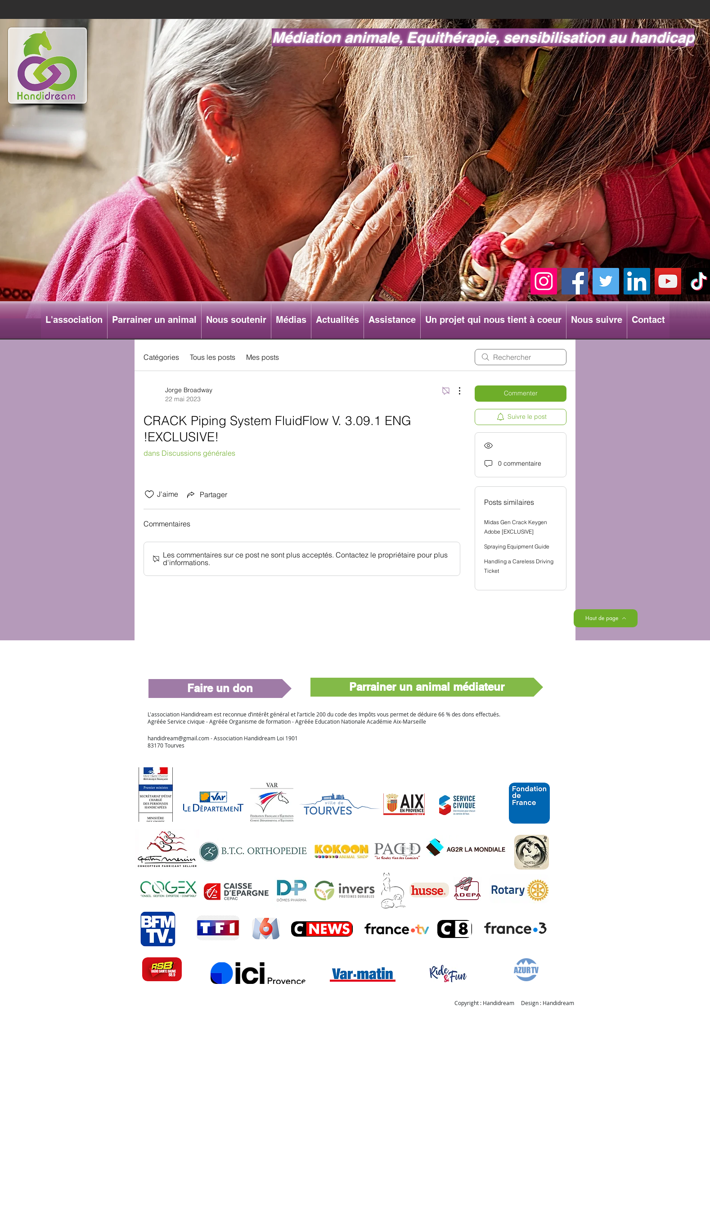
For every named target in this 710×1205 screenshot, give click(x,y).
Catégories (161, 357)
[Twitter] (606, 281)
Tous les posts (212, 357)
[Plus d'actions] (454, 390)
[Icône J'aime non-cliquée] (149, 494)
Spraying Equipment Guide (516, 546)
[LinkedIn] (637, 281)
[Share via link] (206, 494)
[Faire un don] (220, 688)
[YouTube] (668, 281)
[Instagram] (543, 281)
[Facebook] (575, 281)
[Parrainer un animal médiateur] (426, 687)
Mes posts (262, 357)
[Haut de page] (606, 618)
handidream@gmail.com (178, 738)
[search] (520, 357)
